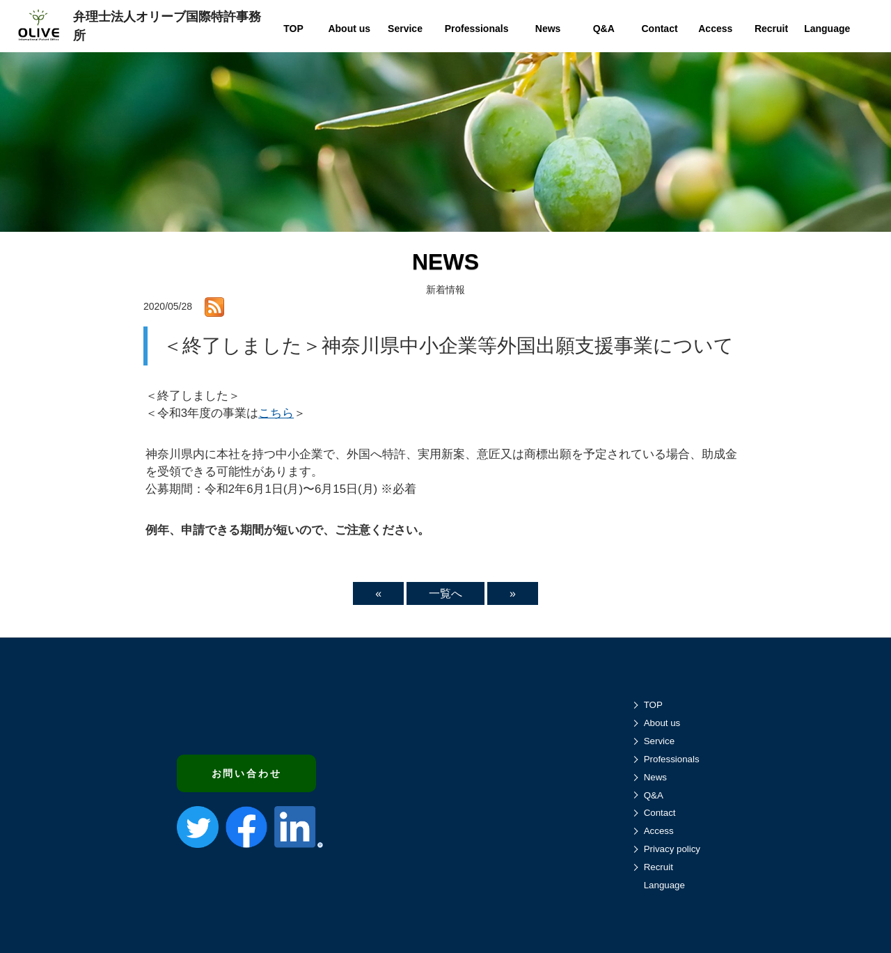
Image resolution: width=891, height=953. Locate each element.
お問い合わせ (247, 773)
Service (659, 741)
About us (662, 723)
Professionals (672, 759)
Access (659, 831)
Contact (660, 813)
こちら (276, 413)
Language (664, 885)
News (655, 777)
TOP (653, 705)
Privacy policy (672, 849)
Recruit (658, 867)
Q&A (653, 795)
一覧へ (445, 593)
